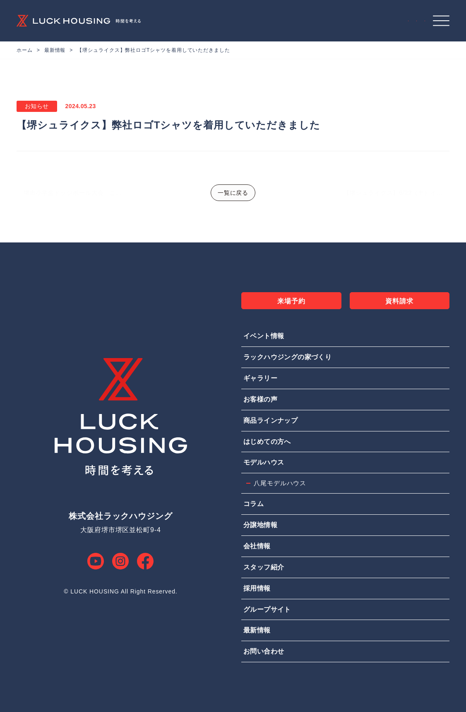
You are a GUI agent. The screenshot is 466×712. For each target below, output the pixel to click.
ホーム (25, 50)
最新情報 (55, 50)
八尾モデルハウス (280, 483)
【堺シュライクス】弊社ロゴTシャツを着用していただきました (153, 50)
